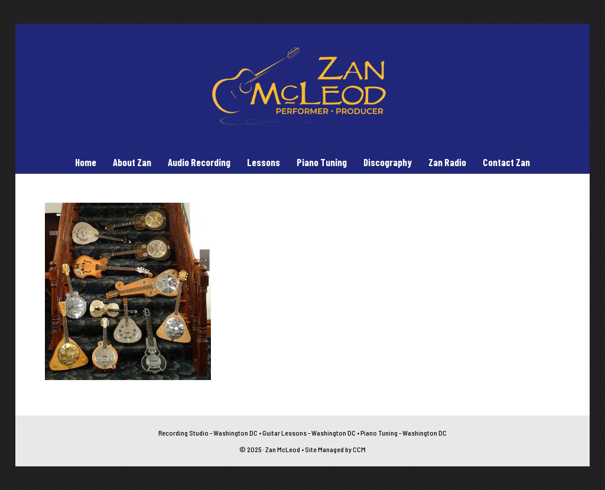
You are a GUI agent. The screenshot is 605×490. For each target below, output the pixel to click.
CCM (359, 449)
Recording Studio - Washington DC (208, 433)
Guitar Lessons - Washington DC (309, 433)
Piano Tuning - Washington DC (403, 433)
